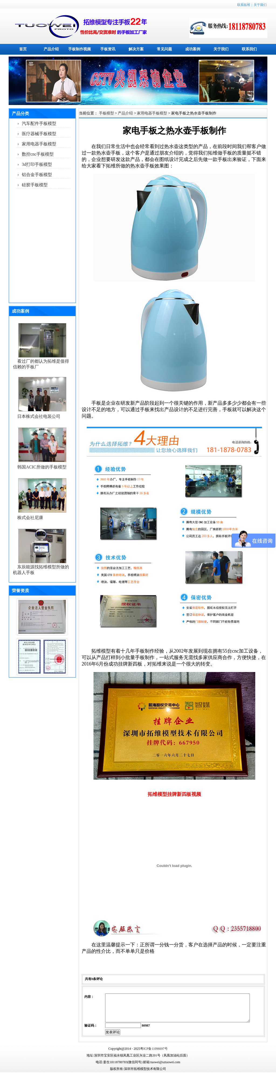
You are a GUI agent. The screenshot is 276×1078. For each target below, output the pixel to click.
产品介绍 (51, 49)
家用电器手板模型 (39, 144)
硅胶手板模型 (35, 185)
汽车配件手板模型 (39, 123)
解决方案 (136, 49)
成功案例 (192, 49)
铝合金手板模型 (37, 174)
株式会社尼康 (30, 517)
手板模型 (106, 113)
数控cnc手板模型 (38, 154)
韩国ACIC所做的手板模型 (41, 467)
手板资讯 (107, 49)
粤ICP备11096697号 (154, 1054)
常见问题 (164, 49)
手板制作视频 (79, 49)
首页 (23, 49)
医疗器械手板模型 (39, 133)
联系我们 (249, 49)
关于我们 (260, 5)
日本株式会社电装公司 (38, 416)
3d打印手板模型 (37, 164)
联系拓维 (243, 5)
